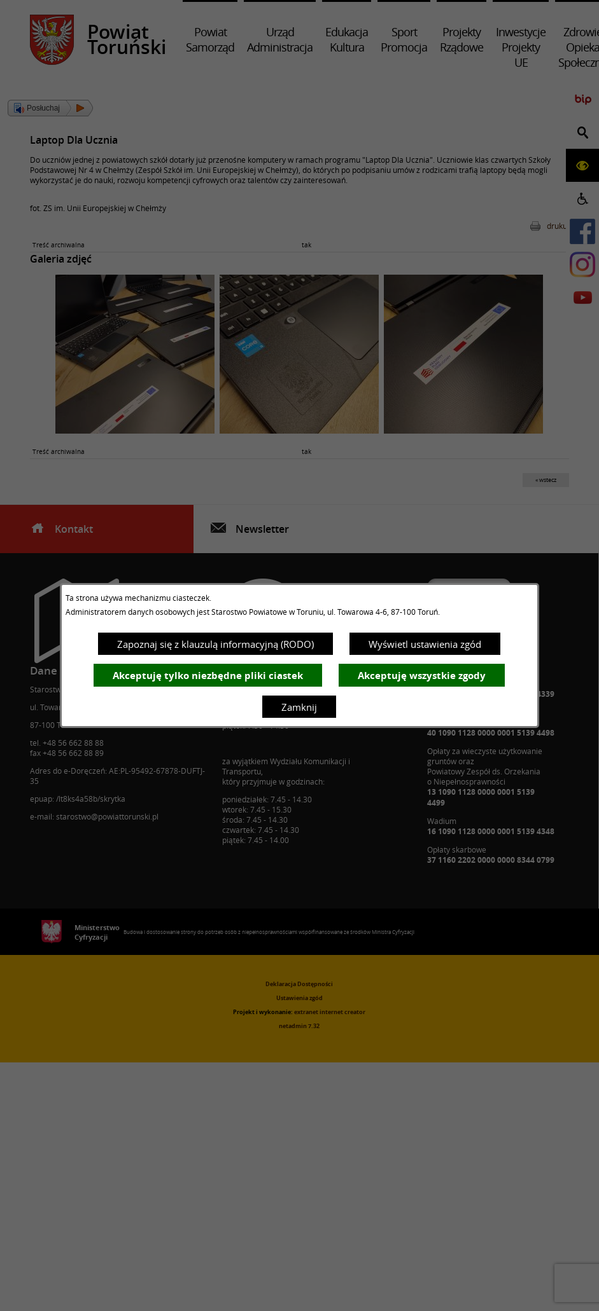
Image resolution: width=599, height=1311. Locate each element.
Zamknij (299, 707)
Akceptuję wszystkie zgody (422, 675)
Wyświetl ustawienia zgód (425, 644)
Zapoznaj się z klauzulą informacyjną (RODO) (215, 644)
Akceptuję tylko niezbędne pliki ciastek (208, 675)
